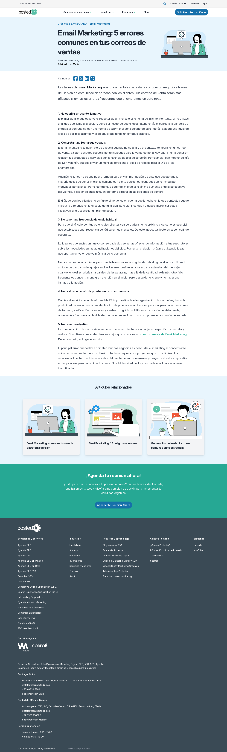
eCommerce (76, 560)
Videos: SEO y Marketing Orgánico (121, 566)
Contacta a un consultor (30, 4)
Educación (75, 555)
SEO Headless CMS (28, 628)
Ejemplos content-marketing (117, 576)
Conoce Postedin (178, 4)
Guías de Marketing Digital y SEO (120, 560)
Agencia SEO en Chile (29, 566)
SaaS (72, 576)
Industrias (107, 12)
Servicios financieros (80, 566)
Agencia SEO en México (30, 560)
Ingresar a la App (199, 4)
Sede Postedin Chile (33, 693)
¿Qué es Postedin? (160, 545)
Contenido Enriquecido (30, 612)
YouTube (198, 550)
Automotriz (75, 550)
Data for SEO (24, 581)
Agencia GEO (24, 555)
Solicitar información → (191, 12)
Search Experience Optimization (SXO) (38, 592)
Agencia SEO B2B (27, 571)
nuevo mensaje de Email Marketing (163, 334)
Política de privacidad (79, 748)
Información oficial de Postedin (166, 550)
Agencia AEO (24, 550)
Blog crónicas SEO (112, 545)
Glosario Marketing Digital (116, 555)
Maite (76, 64)
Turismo (74, 571)
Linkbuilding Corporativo (30, 597)
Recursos (129, 12)
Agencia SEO (24, 545)
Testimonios (156, 555)
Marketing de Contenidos (31, 607)
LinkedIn (198, 545)
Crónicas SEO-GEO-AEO (72, 23)
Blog (146, 12)
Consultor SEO (25, 576)
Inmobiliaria (75, 545)
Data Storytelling (26, 618)
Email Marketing (100, 23)
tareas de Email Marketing (83, 87)
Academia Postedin (113, 550)
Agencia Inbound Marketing (32, 602)
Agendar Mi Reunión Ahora (113, 505)
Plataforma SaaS (26, 623)
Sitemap (154, 560)
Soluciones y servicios (78, 12)
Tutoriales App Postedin (115, 571)
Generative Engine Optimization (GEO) (37, 586)
